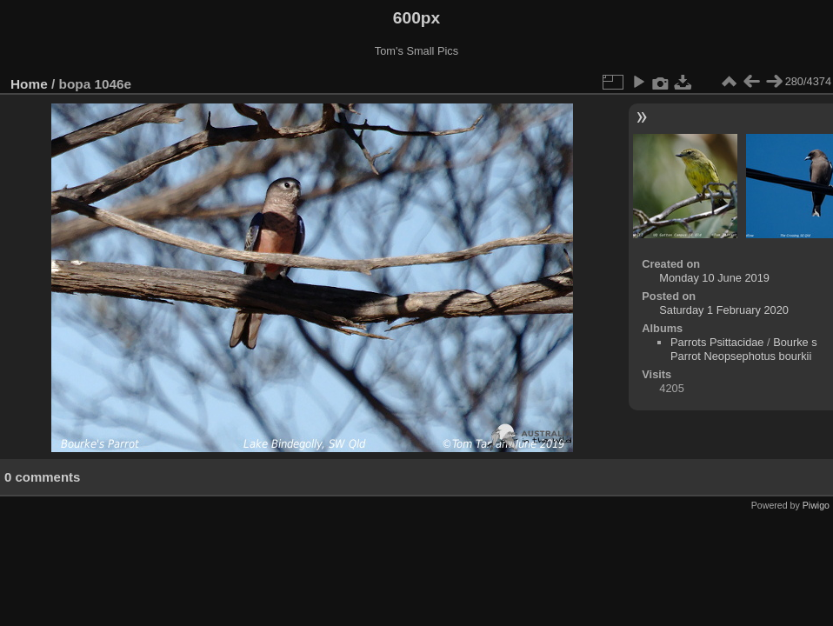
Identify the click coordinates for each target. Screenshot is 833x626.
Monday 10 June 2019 (714, 277)
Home (29, 84)
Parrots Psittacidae (716, 342)
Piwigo (816, 505)
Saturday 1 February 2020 (724, 309)
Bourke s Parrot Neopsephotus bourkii (743, 349)
